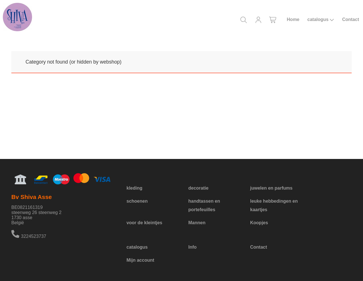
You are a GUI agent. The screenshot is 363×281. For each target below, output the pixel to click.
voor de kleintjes (144, 222)
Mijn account (140, 260)
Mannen (196, 222)
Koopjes (259, 222)
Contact (350, 19)
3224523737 (33, 236)
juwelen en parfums (271, 188)
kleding (134, 188)
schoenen (137, 201)
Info (192, 247)
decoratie (198, 188)
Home (293, 19)
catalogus (320, 19)
